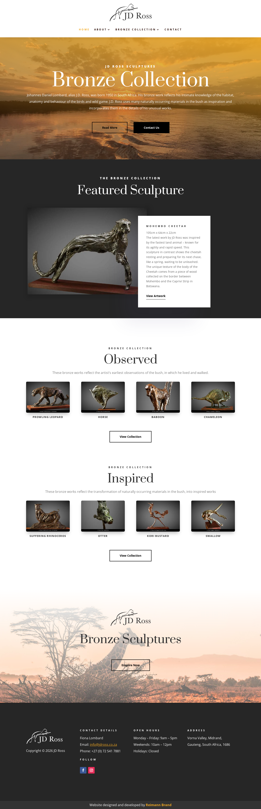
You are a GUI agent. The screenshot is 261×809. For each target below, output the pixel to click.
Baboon (158, 417)
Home (84, 29)
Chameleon (213, 417)
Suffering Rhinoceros (48, 536)
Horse (103, 417)
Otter (103, 536)
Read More (109, 128)
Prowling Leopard (48, 417)
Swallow (213, 536)
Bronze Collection (135, 29)
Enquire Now (131, 665)
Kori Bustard (158, 536)
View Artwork (156, 296)
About (100, 29)
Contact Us (151, 128)
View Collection (130, 437)
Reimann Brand (158, 805)
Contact (173, 29)
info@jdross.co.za (103, 744)
